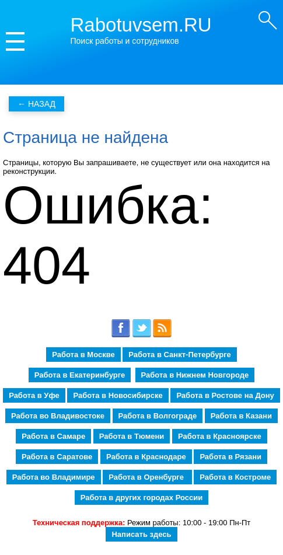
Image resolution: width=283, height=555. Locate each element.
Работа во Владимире (53, 477)
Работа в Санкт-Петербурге (179, 354)
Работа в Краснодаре (146, 456)
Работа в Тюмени (132, 436)
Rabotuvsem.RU (141, 25)
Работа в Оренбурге (147, 477)
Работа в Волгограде (157, 415)
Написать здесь (141, 534)
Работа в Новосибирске (117, 395)
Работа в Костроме (235, 477)
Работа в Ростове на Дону (225, 395)
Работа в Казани (241, 415)
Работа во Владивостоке (57, 415)
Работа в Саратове (57, 456)
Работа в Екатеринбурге (79, 375)
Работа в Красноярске (219, 436)
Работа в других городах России (141, 497)
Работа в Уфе (34, 395)
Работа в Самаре (53, 436)
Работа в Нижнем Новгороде (195, 375)
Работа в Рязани (230, 456)
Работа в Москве (83, 354)
